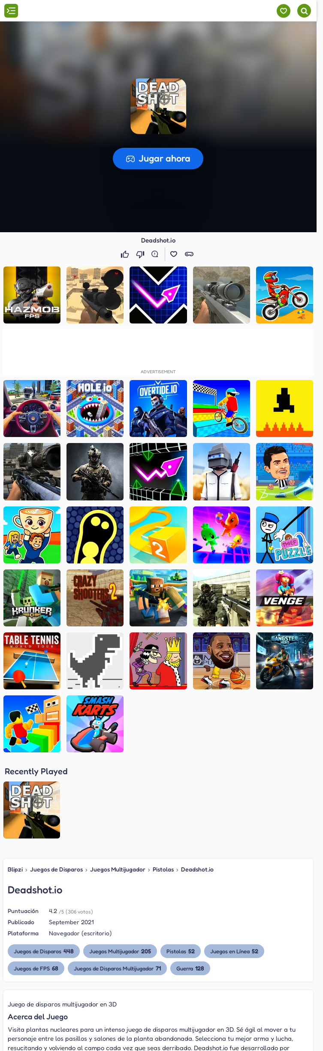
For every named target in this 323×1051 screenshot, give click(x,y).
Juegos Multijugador (117, 869)
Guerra (190, 968)
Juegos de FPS (36, 968)
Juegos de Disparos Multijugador (117, 968)
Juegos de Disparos (56, 869)
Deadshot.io (197, 869)
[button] (158, 106)
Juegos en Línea (234, 951)
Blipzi (15, 869)
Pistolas (163, 869)
